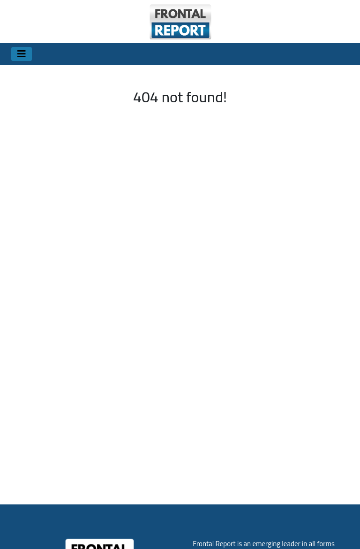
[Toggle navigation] (21, 54)
